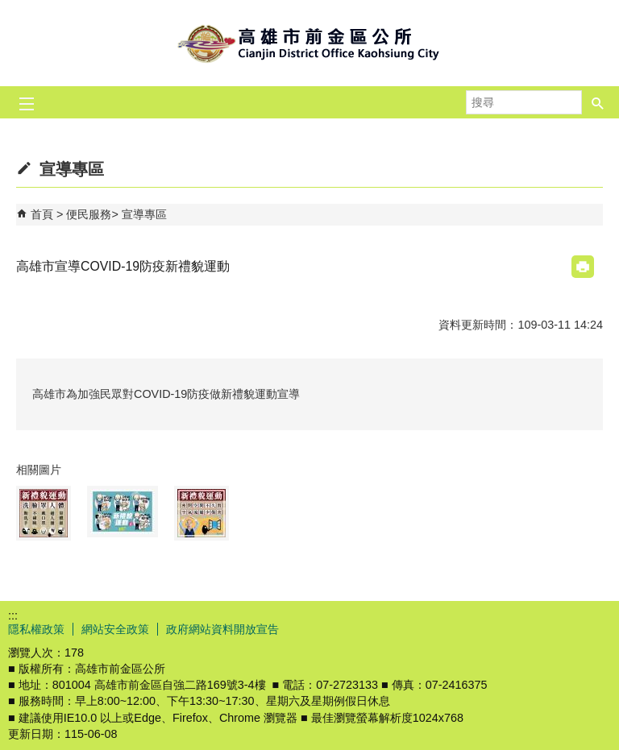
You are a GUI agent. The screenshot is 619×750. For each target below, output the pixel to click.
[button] (598, 102)
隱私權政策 (36, 629)
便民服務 (88, 214)
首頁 (42, 214)
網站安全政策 (115, 629)
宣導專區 (144, 214)
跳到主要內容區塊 (8, 8)
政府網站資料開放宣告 (222, 629)
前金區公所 (309, 43)
